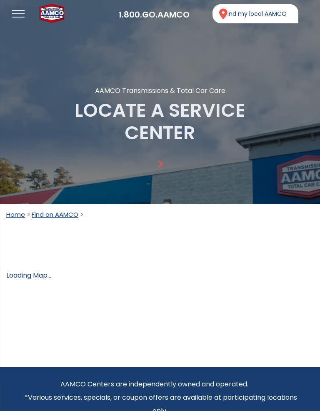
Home (15, 214)
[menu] (18, 14)
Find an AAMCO (55, 214)
